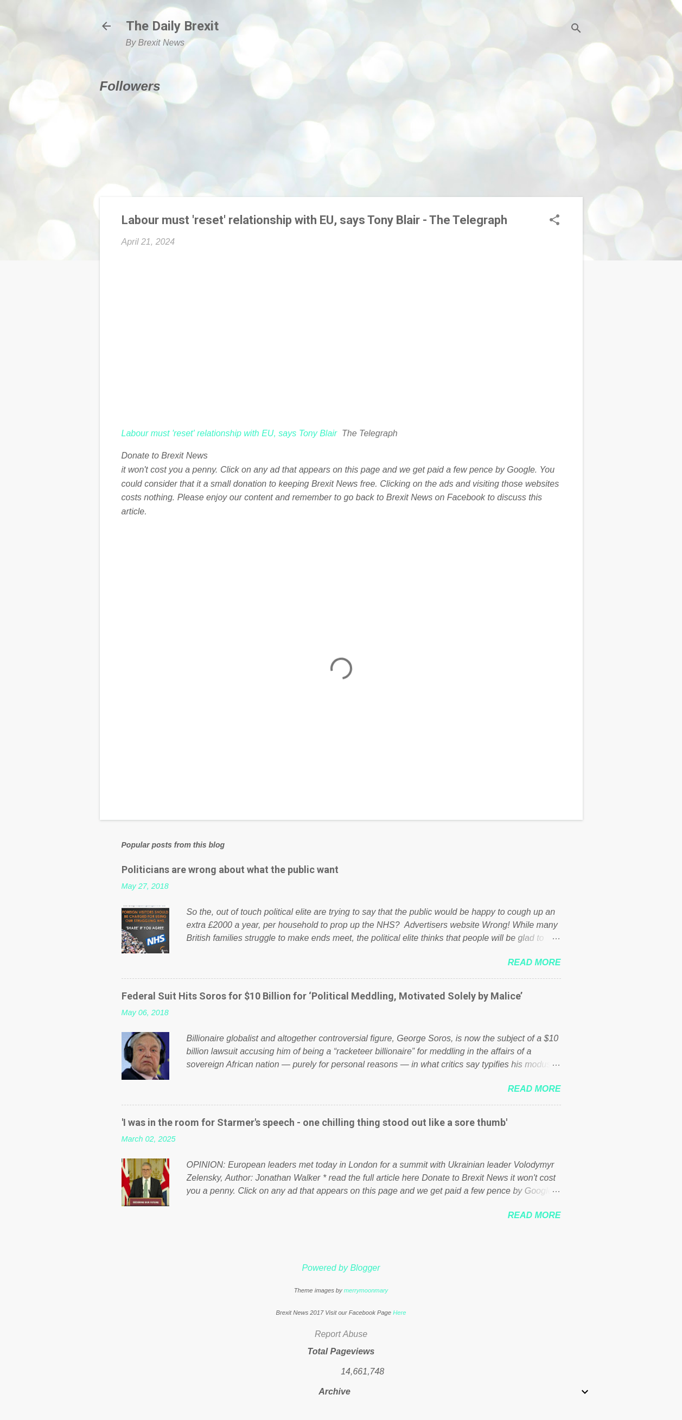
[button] (554, 220)
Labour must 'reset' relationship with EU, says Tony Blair (229, 433)
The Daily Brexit (172, 26)
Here (399, 1312)
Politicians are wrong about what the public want (230, 869)
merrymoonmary (366, 1290)
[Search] (576, 29)
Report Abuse (341, 1334)
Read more (534, 962)
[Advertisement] (341, 337)
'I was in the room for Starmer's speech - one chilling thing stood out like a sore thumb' (314, 1122)
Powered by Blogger (341, 1267)
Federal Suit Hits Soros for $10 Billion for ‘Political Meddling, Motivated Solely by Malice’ (322, 996)
